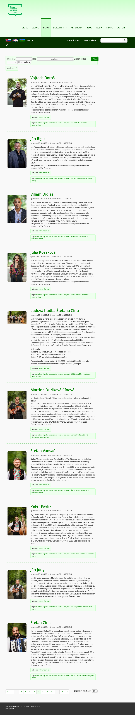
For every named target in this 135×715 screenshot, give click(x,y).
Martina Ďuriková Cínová (52, 389)
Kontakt (27, 706)
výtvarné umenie (44, 117)
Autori (121, 23)
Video (25, 23)
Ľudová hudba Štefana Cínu (54, 310)
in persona (59, 123)
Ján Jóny (37, 569)
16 (62, 692)
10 (52, 692)
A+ (8, 45)
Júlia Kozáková (43, 252)
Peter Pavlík (40, 506)
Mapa (99, 23)
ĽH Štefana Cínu (76, 374)
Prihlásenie (73, 40)
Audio (35, 23)
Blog (89, 23)
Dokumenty (60, 23)
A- (28, 40)
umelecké (52, 123)
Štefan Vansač (42, 450)
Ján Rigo (37, 138)
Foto (46, 23)
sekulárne (38, 123)
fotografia (67, 123)
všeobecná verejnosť (84, 178)
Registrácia (90, 40)
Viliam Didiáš (42, 194)
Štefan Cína (40, 622)
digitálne (45, 123)
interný (40, 125)
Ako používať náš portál (14, 706)
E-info (109, 23)
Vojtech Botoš (42, 77)
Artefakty (77, 23)
